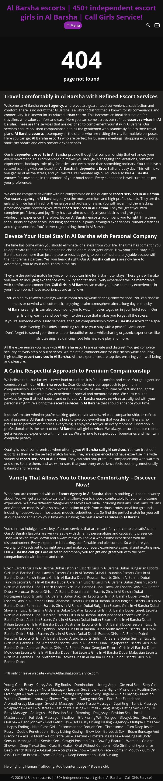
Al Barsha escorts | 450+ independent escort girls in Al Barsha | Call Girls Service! (81, 12)
